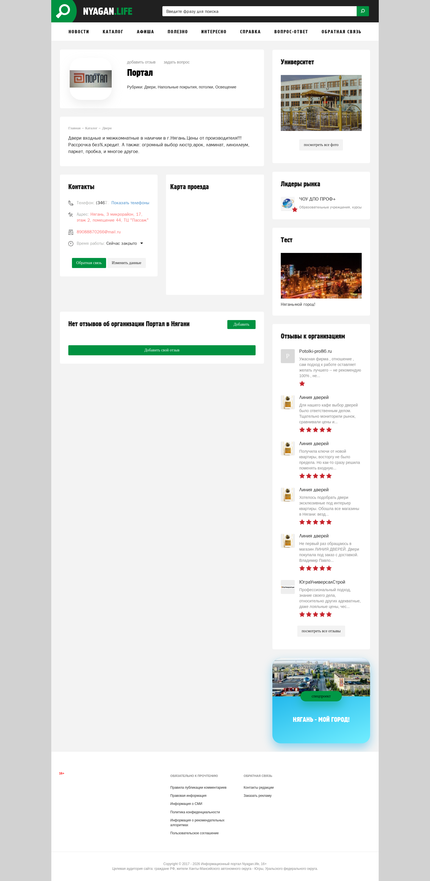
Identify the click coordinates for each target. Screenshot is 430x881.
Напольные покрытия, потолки (185, 87)
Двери (150, 87)
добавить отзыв (141, 62)
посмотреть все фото (321, 145)
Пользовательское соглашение (194, 833)
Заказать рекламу (258, 796)
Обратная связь (89, 263)
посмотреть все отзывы (321, 631)
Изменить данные (126, 263)
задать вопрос (177, 62)
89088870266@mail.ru (99, 231)
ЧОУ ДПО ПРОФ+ (317, 198)
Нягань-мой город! (298, 304)
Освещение (225, 87)
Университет (297, 62)
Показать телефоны (130, 202)
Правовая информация (188, 796)
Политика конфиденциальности (195, 812)
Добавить (241, 324)
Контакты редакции (259, 788)
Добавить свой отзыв (161, 350)
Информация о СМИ (186, 804)
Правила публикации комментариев (198, 788)
